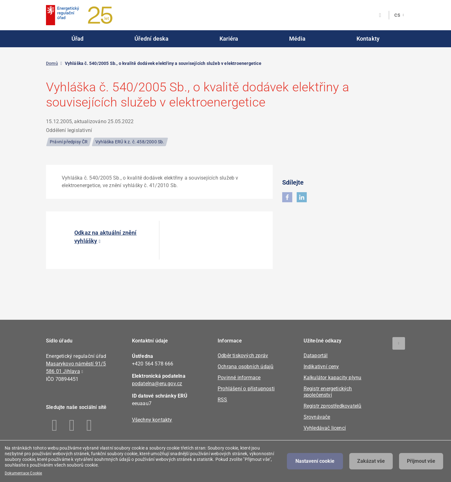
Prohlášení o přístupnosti (246, 389)
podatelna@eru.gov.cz (157, 384)
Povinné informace (239, 378)
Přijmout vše (421, 461)
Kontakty (368, 38)
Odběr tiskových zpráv (243, 356)
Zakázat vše (371, 461)
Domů (52, 63)
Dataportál (316, 356)
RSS (222, 400)
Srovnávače (317, 417)
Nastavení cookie (314, 461)
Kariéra (229, 38)
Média (297, 38)
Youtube (89, 425)
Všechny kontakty (152, 420)
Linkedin (72, 425)
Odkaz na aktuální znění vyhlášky (105, 236)
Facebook (54, 425)
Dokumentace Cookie (23, 473)
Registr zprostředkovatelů (333, 406)
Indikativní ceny (321, 367)
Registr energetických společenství (328, 392)
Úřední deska (151, 38)
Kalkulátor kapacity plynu (333, 378)
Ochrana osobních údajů (245, 367)
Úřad (77, 38)
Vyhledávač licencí (325, 428)
